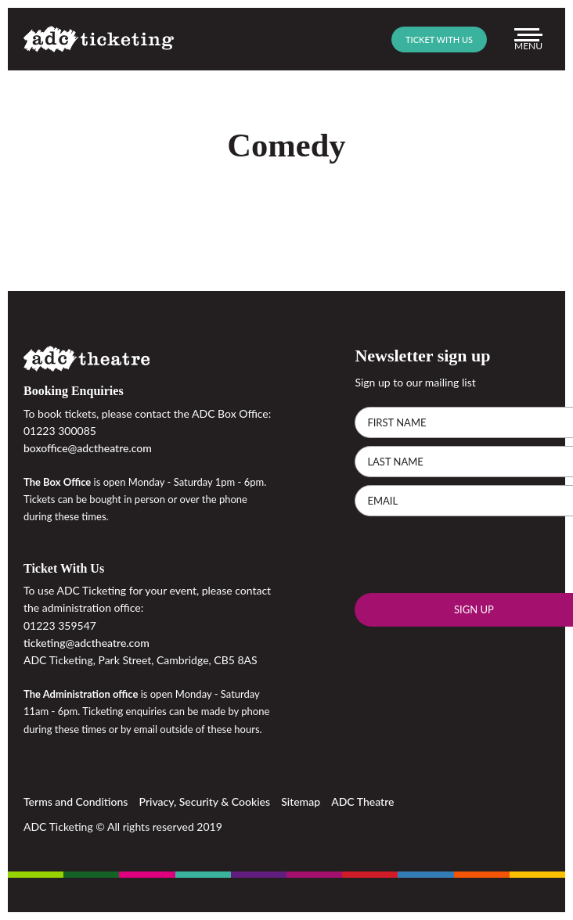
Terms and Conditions (75, 801)
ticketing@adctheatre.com (86, 642)
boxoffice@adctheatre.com (87, 448)
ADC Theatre (362, 801)
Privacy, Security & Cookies (205, 801)
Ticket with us (439, 39)
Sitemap (300, 801)
